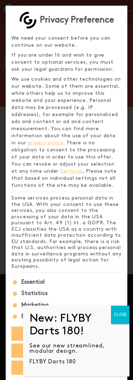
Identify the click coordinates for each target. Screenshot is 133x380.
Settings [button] (71, 171)
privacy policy (45, 142)
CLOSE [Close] (120, 315)
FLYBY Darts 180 (52, 361)
